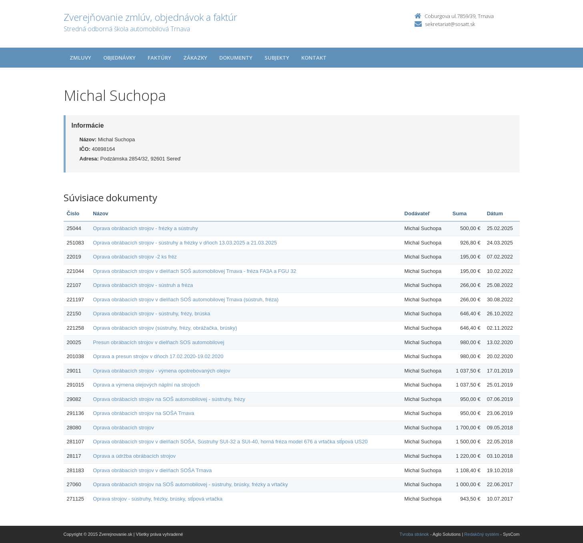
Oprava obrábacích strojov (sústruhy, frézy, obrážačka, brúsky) (165, 328)
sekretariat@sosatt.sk (450, 24)
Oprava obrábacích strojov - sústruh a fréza (143, 285)
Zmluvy (80, 57)
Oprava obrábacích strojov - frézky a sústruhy (145, 228)
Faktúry (159, 57)
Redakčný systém (481, 534)
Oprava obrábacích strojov (123, 428)
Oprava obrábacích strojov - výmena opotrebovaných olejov (161, 371)
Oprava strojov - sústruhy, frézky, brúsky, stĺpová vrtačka (157, 499)
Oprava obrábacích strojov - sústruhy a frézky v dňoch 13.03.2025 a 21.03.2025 (185, 243)
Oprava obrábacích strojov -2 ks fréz (135, 257)
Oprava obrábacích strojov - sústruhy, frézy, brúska (151, 314)
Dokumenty (235, 57)
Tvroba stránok (414, 534)
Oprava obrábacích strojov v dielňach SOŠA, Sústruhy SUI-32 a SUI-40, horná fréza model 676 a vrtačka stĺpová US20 (230, 442)
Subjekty (276, 57)
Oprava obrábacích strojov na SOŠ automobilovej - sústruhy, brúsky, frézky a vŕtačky (190, 484)
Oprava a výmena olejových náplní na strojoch (146, 385)
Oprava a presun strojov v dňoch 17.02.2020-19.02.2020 (158, 356)
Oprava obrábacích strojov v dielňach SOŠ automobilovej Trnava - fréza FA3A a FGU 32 (194, 271)
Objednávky (119, 57)
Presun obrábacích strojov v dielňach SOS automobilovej (158, 342)
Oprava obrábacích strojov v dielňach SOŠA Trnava (152, 470)
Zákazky (195, 57)
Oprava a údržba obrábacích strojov (134, 456)
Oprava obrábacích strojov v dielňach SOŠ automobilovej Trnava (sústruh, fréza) (185, 300)
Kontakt (314, 57)
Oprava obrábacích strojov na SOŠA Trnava (143, 413)
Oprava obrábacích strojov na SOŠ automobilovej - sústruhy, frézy (169, 399)
